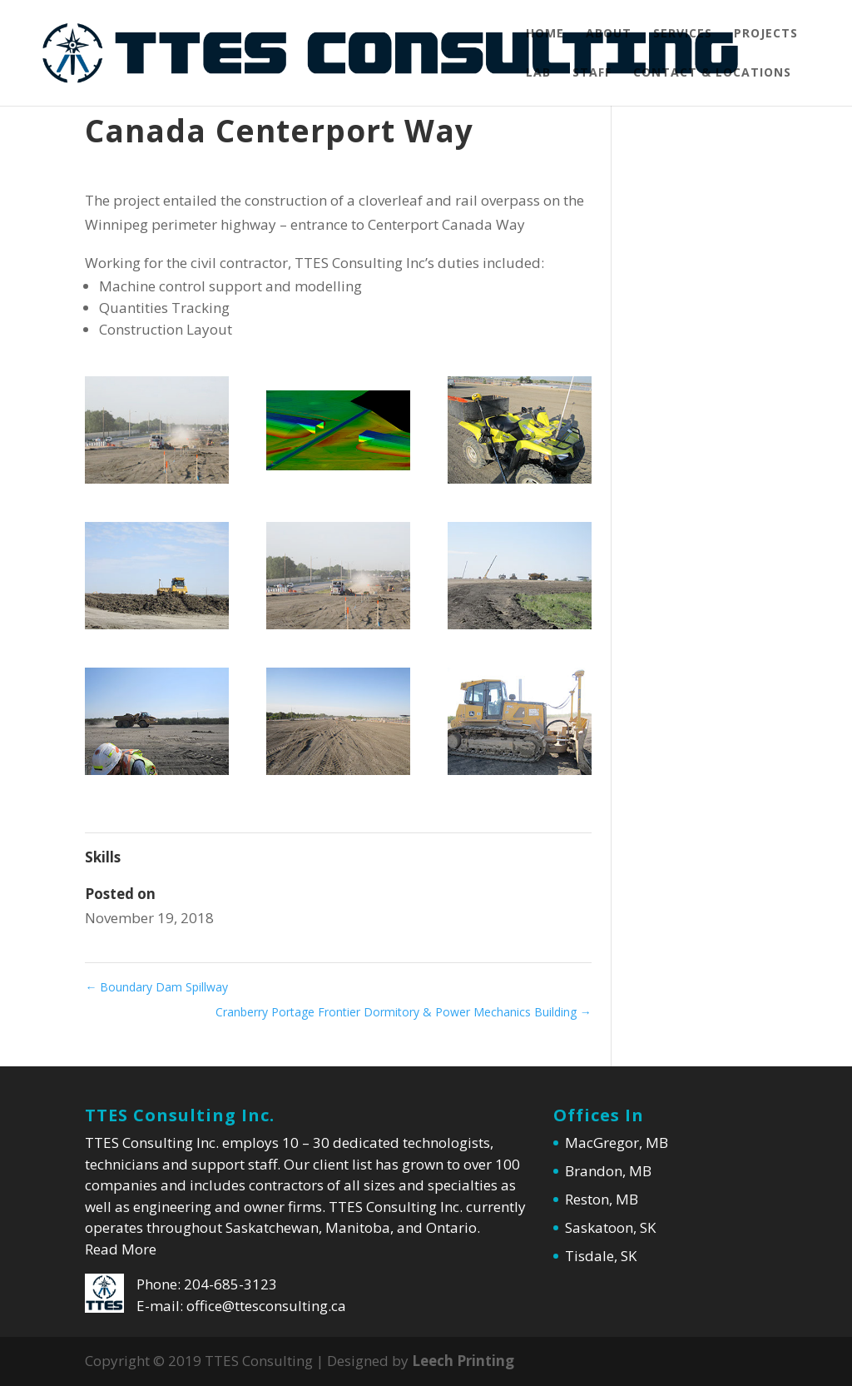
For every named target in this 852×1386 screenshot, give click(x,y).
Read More (120, 1249)
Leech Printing (463, 1360)
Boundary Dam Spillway (156, 987)
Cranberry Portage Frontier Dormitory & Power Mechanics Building (403, 1012)
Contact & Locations (712, 73)
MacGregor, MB (616, 1142)
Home (545, 34)
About (609, 34)
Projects (766, 34)
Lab (538, 73)
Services (682, 34)
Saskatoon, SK (610, 1227)
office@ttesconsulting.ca (266, 1305)
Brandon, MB (608, 1170)
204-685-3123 (230, 1284)
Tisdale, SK (601, 1255)
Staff (592, 73)
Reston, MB (601, 1199)
